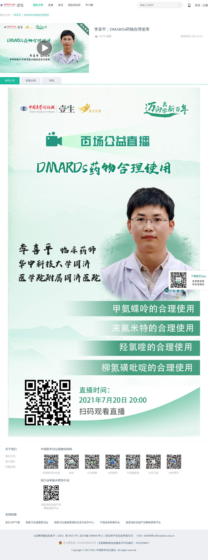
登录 (197, 5)
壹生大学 (38, 5)
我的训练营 (74, 5)
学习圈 (89, 5)
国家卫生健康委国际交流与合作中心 (74, 522)
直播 (50, 5)
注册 (205, 5)
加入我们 (10, 461)
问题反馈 (10, 466)
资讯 (60, 5)
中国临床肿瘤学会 (110, 522)
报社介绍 (10, 456)
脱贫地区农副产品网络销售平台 (143, 522)
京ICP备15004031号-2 (91, 535)
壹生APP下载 (12, 522)
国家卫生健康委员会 (37, 522)
